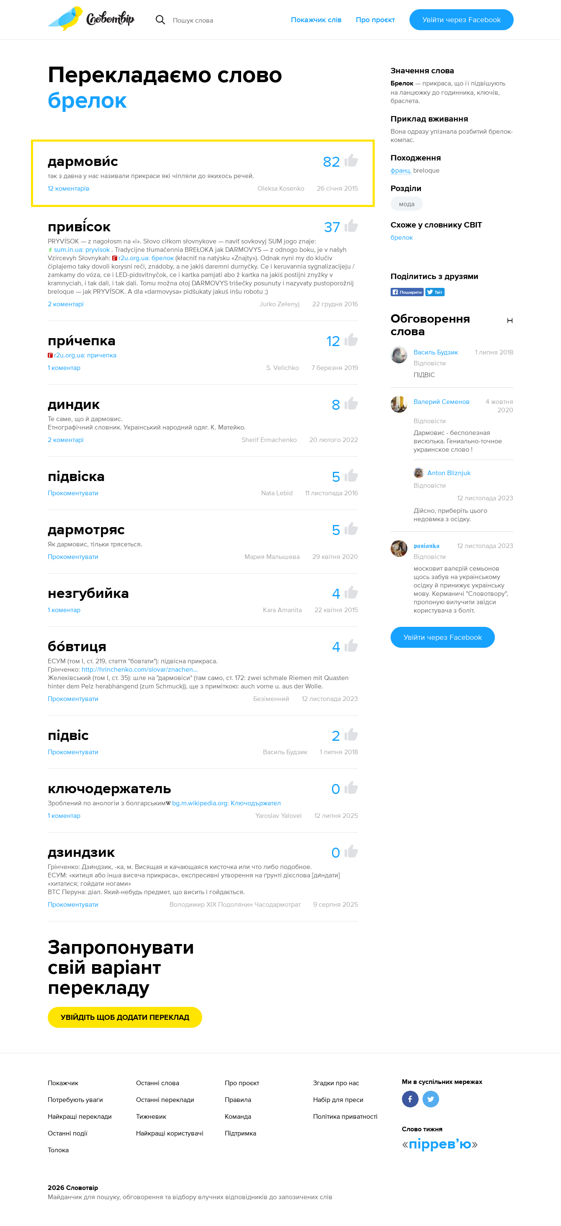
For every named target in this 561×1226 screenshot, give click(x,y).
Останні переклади (165, 1099)
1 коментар (64, 367)
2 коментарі (66, 304)
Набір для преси (338, 1099)
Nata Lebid (277, 493)
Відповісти (430, 363)
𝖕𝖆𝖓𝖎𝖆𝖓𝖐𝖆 (427, 545)
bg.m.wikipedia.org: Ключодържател (223, 803)
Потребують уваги (75, 1099)
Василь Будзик (285, 751)
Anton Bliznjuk (449, 472)
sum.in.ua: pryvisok (79, 249)
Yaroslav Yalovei (278, 815)
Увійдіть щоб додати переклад (125, 1018)
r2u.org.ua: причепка (82, 355)
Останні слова (157, 1082)
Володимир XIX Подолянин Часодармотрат (235, 904)
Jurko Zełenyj (280, 304)
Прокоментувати (73, 493)
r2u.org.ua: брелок (143, 257)
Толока (58, 1150)
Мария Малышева (272, 556)
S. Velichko (282, 367)
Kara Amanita (282, 609)
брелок (402, 237)
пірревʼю (440, 1144)
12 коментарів (69, 188)
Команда (238, 1116)
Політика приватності (345, 1116)
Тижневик (151, 1116)
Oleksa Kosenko (280, 188)
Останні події (67, 1133)
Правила (238, 1099)
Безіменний (271, 698)
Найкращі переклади (80, 1116)
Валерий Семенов (442, 401)
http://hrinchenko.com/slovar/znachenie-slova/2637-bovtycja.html (140, 669)
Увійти (461, 19)
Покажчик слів (316, 19)
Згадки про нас (336, 1082)
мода (406, 203)
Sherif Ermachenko (269, 439)
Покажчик (63, 1082)
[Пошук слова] (228, 19)
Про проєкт (375, 19)
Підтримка (240, 1133)
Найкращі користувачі (169, 1133)
